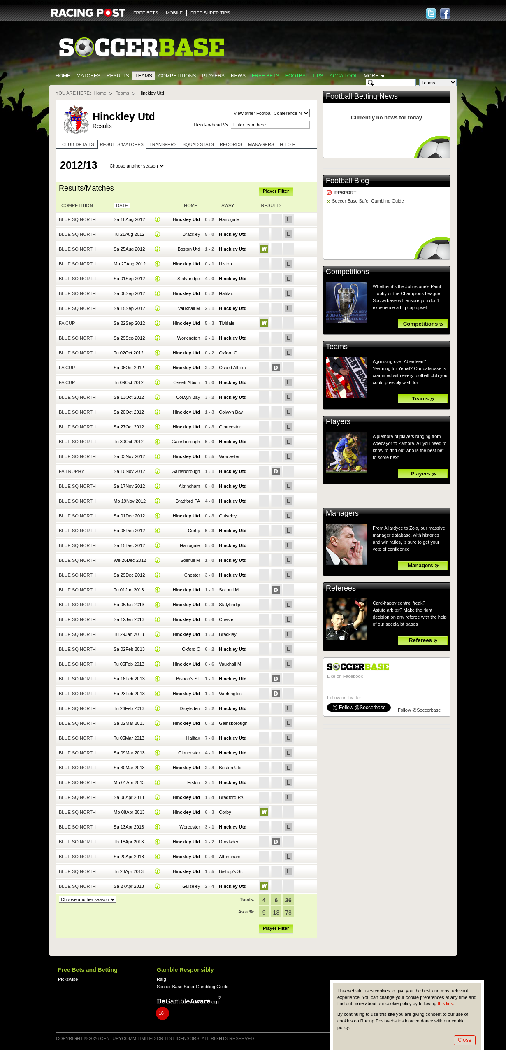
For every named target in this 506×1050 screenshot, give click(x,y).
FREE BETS (145, 12)
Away (227, 205)
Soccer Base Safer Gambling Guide (368, 200)
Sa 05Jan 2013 (129, 604)
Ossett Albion (232, 367)
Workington (188, 337)
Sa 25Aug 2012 (129, 249)
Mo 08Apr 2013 (129, 812)
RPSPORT (345, 192)
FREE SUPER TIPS (210, 12)
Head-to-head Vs (211, 124)
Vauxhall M (189, 308)
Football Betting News (362, 96)
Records (231, 144)
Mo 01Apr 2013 (129, 782)
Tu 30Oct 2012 (129, 441)
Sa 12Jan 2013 (129, 619)
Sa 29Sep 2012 (129, 337)
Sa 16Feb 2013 (129, 678)
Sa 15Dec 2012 (129, 545)
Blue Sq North (77, 219)
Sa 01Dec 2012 (129, 515)
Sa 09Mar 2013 (129, 752)
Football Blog (347, 181)
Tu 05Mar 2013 (129, 738)
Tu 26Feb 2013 (129, 708)
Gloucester (230, 426)
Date (122, 205)
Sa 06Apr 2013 (129, 797)
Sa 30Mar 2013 (129, 767)
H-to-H (287, 144)
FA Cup (67, 323)
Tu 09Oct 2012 (129, 382)
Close (464, 1040)
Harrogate (229, 219)
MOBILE (174, 12)
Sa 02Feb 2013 (129, 649)
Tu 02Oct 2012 (129, 352)
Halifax (226, 293)
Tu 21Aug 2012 (129, 234)
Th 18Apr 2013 (129, 841)
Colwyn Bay (188, 397)
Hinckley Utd (186, 219)
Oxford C (228, 352)
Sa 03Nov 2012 (129, 456)
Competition (77, 205)
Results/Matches (122, 144)
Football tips (304, 76)
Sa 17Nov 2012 (129, 486)
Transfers (163, 144)
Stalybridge (188, 278)
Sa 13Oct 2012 (129, 397)
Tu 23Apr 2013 (129, 871)
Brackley (191, 234)
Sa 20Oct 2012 (129, 412)
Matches (88, 76)
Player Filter (276, 191)
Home (63, 76)
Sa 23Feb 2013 (129, 693)
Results (118, 76)
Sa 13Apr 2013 (129, 826)
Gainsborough (186, 441)
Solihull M (190, 560)
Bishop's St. (188, 678)
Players (213, 76)
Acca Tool (343, 76)
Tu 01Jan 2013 (129, 589)
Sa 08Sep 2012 (129, 293)
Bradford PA (188, 500)
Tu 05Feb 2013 (129, 663)
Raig (161, 979)
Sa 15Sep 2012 (129, 308)
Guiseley (228, 515)
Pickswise (68, 979)
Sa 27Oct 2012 (129, 426)
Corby (194, 530)
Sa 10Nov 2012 (129, 471)
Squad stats (198, 144)
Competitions (177, 76)
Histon (225, 263)
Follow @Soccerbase (419, 710)
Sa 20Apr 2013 (129, 856)
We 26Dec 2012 (130, 560)
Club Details (78, 144)
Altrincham (189, 486)
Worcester (229, 456)
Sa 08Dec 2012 (129, 530)
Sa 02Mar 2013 (129, 723)
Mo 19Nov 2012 (130, 500)
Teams (143, 76)
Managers (261, 144)
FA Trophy (71, 471)
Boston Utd (189, 249)
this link (445, 1003)
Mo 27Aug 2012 (130, 263)
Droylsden (190, 708)
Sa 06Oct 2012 (129, 367)
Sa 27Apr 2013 (129, 886)
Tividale (226, 323)
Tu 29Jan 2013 (129, 634)
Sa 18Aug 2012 (129, 219)
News (238, 76)
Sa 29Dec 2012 (129, 575)
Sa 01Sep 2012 (129, 278)
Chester (192, 575)
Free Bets (265, 76)
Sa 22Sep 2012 (129, 323)
